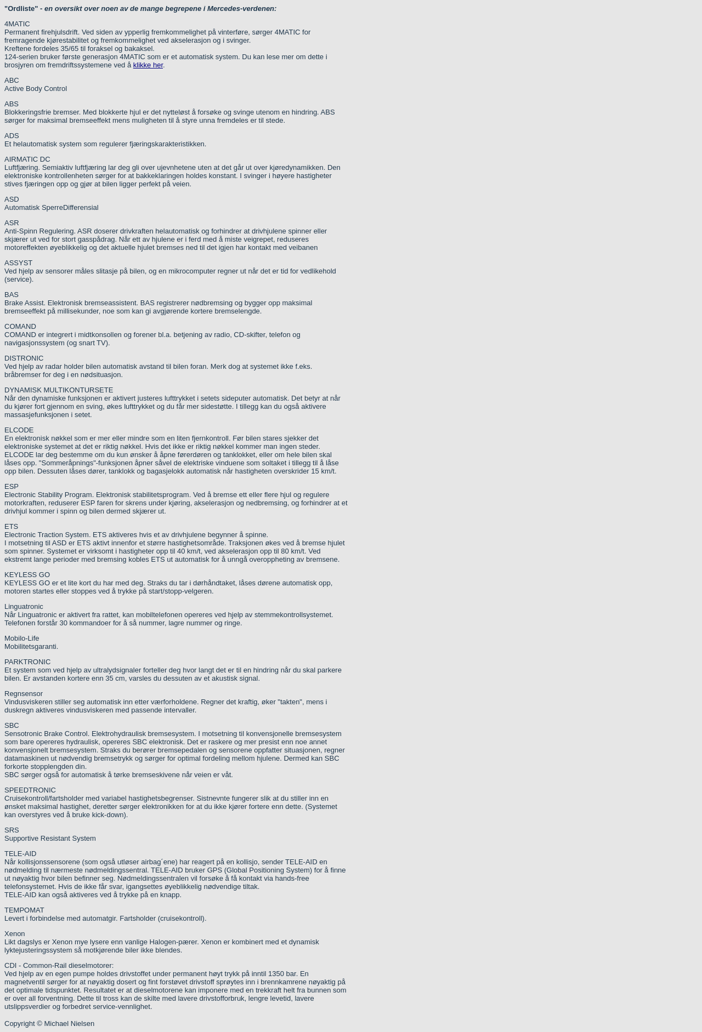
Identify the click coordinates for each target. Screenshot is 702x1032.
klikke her (148, 65)
